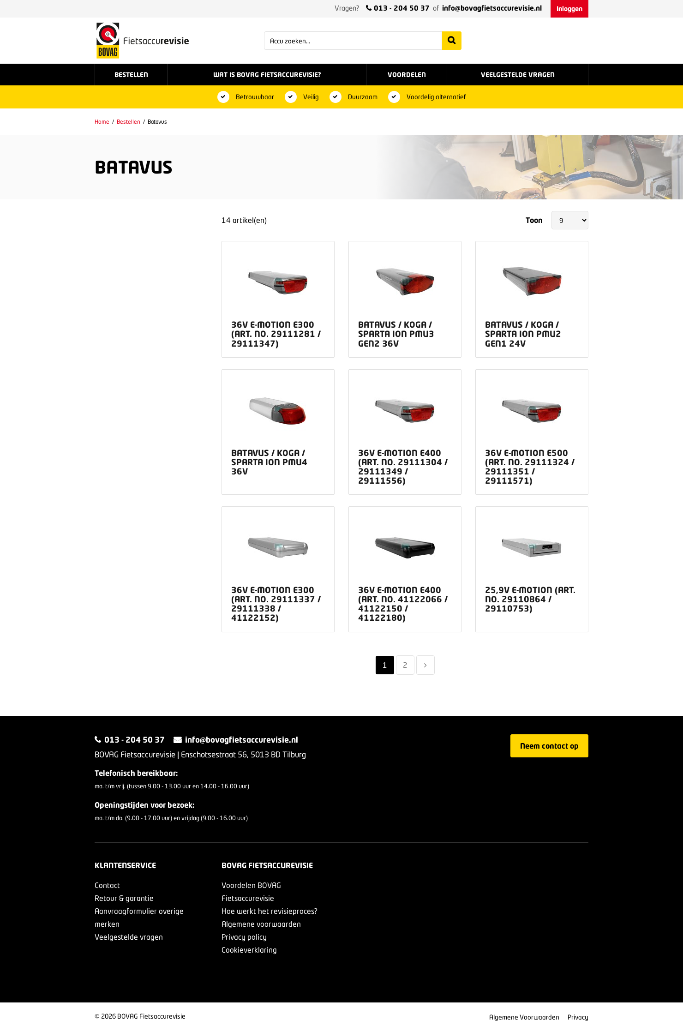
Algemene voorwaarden (261, 923)
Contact (107, 885)
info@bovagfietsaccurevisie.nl (492, 8)
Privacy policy (244, 936)
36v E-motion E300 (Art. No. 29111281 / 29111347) (276, 334)
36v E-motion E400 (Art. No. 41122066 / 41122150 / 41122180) (403, 603)
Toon (534, 219)
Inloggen (569, 8)
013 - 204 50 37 (402, 8)
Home (102, 121)
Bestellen (128, 121)
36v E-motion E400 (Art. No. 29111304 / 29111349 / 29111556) (403, 466)
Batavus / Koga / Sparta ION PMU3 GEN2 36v (396, 334)
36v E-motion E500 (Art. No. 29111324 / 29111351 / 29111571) (530, 466)
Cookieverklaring (249, 949)
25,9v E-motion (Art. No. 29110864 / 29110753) (530, 599)
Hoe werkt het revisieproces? (270, 910)
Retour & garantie (124, 898)
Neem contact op (549, 745)
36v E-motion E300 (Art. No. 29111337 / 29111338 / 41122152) (276, 603)
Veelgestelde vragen (129, 936)
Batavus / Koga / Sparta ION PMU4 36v (269, 462)
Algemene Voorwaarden (524, 1017)
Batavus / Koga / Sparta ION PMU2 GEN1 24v (523, 334)
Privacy (578, 1017)
